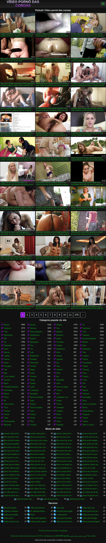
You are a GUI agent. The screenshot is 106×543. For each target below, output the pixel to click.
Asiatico (59, 345)
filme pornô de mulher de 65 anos (65, 451)
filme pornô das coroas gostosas (38, 447)
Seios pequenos (36, 332)
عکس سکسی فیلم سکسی (78, 536)
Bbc (57, 377)
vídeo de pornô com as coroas (38, 496)
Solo (84, 352)
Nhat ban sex (51, 536)
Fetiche (33, 414)
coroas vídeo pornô (89, 434)
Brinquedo (86, 349)
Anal (32, 352)
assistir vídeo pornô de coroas (38, 434)
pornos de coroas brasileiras (91, 482)
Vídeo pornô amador (64, 518)
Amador (33, 366)
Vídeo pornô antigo (89, 518)
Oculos (6, 414)
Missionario (8, 335)
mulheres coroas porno (38, 468)
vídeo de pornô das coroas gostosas (78, 499)
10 (64, 315)
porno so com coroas (38, 475)
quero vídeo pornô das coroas (65, 485)
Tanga (32, 380)
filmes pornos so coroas (38, 465)
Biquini (6, 394)
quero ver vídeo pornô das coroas (38, 485)
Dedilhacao (60, 349)
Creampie (60, 408)
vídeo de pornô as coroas (12, 496)
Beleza (85, 342)
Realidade (60, 380)
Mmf (58, 394)
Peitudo (59, 325)
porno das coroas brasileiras (91, 471)
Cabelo (33, 383)
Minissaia (7, 425)
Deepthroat (34, 356)
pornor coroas (87, 478)
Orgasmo (86, 414)
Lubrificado (34, 390)
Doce (58, 352)
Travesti (7, 411)
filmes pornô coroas (90, 458)
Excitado (33, 359)
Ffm (83, 383)
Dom (84, 387)
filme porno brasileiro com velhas (12, 444)
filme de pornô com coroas (12, 437)
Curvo (84, 380)
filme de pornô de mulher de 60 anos (38, 437)
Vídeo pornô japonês (38, 518)
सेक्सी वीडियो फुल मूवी (62, 536)
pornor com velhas (63, 478)
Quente (6, 352)
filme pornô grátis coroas (12, 454)
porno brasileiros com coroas (65, 468)
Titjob (6, 418)
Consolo (7, 380)
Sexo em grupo (62, 387)
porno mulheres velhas (12, 475)
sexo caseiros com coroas (91, 485)
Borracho (59, 335)
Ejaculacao (34, 342)
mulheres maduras (11, 511)
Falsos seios (8, 404)
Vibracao (85, 394)
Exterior (7, 359)
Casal (32, 373)
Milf (5, 339)
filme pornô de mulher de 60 (12, 451)
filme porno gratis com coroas (91, 451)
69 (5, 401)
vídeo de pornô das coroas (25, 499)
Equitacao (86, 328)
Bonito (58, 339)
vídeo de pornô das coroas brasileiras (52, 499)
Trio (31, 349)
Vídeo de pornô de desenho (38, 508)
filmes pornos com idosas (12, 461)
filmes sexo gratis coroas (65, 465)
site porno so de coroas (65, 489)
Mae (5, 373)
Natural (59, 356)
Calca (6, 349)
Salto (32, 401)
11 (70, 315)
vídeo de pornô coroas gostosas (91, 496)
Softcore (59, 370)
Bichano (33, 328)
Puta (58, 366)
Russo (6, 397)
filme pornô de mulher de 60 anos (38, 451)
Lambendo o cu (62, 397)
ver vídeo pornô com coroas (12, 492)
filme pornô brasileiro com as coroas (91, 440)
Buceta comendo (36, 397)
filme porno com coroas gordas (65, 444)
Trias (6, 332)
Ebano (58, 414)
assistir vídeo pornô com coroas (12, 434)
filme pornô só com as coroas (91, 454)
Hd (5, 342)
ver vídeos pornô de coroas (91, 492)
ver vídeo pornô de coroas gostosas (65, 492)
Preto (58, 373)
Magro (32, 370)
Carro (32, 411)
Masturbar (8, 345)
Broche (33, 325)
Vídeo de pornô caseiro (12, 522)
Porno (32, 515)
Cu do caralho (9, 377)
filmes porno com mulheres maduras (65, 458)
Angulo (85, 366)
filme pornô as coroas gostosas (65, 440)
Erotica (32, 404)
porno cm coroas (88, 468)
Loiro (84, 332)
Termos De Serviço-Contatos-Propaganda (53, 531)
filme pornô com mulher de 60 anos (12, 447)
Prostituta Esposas (11, 387)
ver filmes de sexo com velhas (91, 489)
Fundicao (59, 425)
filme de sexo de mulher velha (91, 437)
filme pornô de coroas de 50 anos (91, 447)
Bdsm (6, 383)
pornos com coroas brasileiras (65, 482)
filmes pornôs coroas (64, 461)
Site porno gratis (10, 508)
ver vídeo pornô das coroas (38, 492)
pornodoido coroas (63, 475)
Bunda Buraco (87, 411)
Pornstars (60, 342)
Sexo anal (60, 508)
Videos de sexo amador (91, 515)
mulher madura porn (11, 468)
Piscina (59, 418)
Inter (5, 370)
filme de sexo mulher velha (12, 440)
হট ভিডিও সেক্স (41, 536)
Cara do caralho (36, 408)
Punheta (33, 377)
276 (77, 315)
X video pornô (61, 515)
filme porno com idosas (91, 444)
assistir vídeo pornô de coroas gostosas (65, 434)
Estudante (34, 394)
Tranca (59, 404)
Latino (32, 387)
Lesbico (7, 356)
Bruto (84, 401)
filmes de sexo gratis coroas (38, 458)
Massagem (86, 397)
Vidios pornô (8, 518)
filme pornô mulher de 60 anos (65, 454)
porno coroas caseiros (38, 471)
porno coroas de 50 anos (65, 471)
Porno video (91, 536)
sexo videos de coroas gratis (38, 489)
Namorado (34, 363)
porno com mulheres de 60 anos (12, 471)
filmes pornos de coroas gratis (91, 461)
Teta (58, 328)
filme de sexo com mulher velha (65, 437)
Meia (84, 345)
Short (58, 383)
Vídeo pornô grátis (11, 515)
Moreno (7, 325)
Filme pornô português (91, 522)
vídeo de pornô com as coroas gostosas (65, 496)
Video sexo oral (88, 508)
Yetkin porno (14, 536)
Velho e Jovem (88, 425)
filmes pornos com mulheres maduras (38, 461)
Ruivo (84, 373)
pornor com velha (36, 478)
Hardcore (7, 328)
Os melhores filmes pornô (38, 511)
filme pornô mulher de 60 (38, 454)
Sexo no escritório (89, 404)
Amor (6, 408)
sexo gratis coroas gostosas (12, 489)
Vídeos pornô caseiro (38, 522)
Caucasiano (87, 363)
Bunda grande (9, 421)
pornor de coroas (10, 482)
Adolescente (35, 335)
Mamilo (85, 390)
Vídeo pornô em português (91, 511)
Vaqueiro (85, 335)
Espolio (33, 339)
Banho (84, 408)
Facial (6, 363)
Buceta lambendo (89, 339)
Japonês (59, 359)
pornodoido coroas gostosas (91, 475)
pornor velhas (35, 482)
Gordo (32, 418)
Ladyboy (59, 411)
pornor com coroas (11, 478)
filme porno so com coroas (12, 458)
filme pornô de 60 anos (65, 447)
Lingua (85, 421)
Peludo (85, 359)
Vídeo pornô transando (65, 522)
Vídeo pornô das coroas (23, 3)
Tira (31, 345)
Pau (57, 363)
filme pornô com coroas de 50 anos (38, 444)
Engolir (59, 401)
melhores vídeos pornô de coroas (91, 465)
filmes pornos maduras (12, 465)
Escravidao (8, 390)
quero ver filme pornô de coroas (12, 485)
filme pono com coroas (38, 440)
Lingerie (85, 356)
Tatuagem (7, 366)
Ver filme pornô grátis (64, 511)
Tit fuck (59, 390)
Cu (83, 325)
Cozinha (33, 425)
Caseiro (85, 377)
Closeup (85, 370)
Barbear (59, 332)
